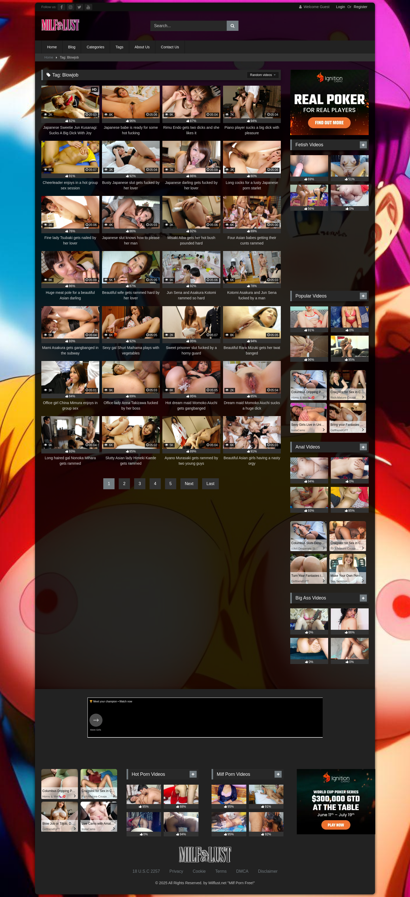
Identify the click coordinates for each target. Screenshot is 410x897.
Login (340, 7)
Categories (95, 47)
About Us (142, 47)
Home (52, 47)
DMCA (242, 871)
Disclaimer (268, 871)
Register (360, 7)
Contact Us (170, 47)
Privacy (176, 871)
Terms (221, 871)
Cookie (199, 871)
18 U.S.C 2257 (146, 871)
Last (210, 483)
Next (189, 483)
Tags (119, 47)
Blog (71, 47)
